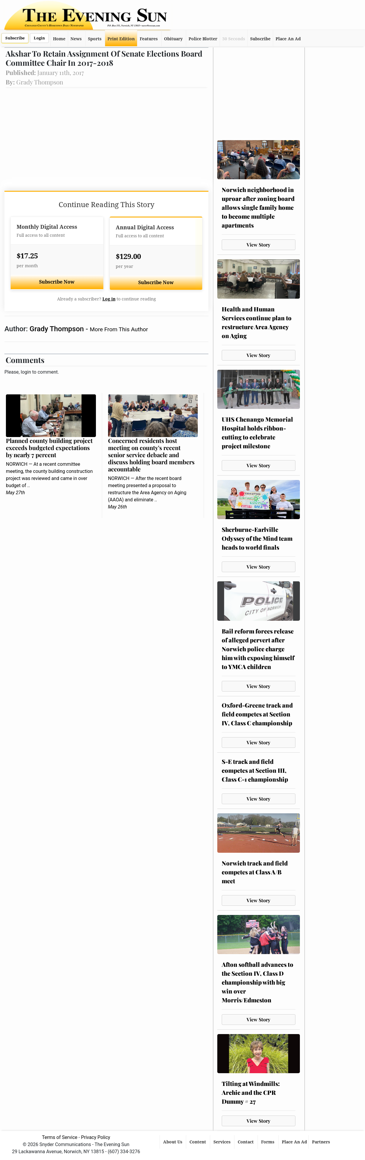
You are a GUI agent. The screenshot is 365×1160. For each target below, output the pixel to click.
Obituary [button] (173, 38)
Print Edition (121, 38)
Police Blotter (203, 38)
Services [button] (222, 1142)
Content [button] (198, 1142)
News (76, 38)
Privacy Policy (95, 1137)
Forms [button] (268, 1142)
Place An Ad (288, 38)
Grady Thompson (58, 329)
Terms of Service (60, 1137)
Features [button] (149, 38)
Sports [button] (95, 38)
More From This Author (119, 329)
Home (59, 38)
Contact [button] (246, 1142)
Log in (108, 299)
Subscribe (15, 38)
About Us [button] (173, 1142)
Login (39, 38)
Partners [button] (321, 1142)
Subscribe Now (57, 282)
